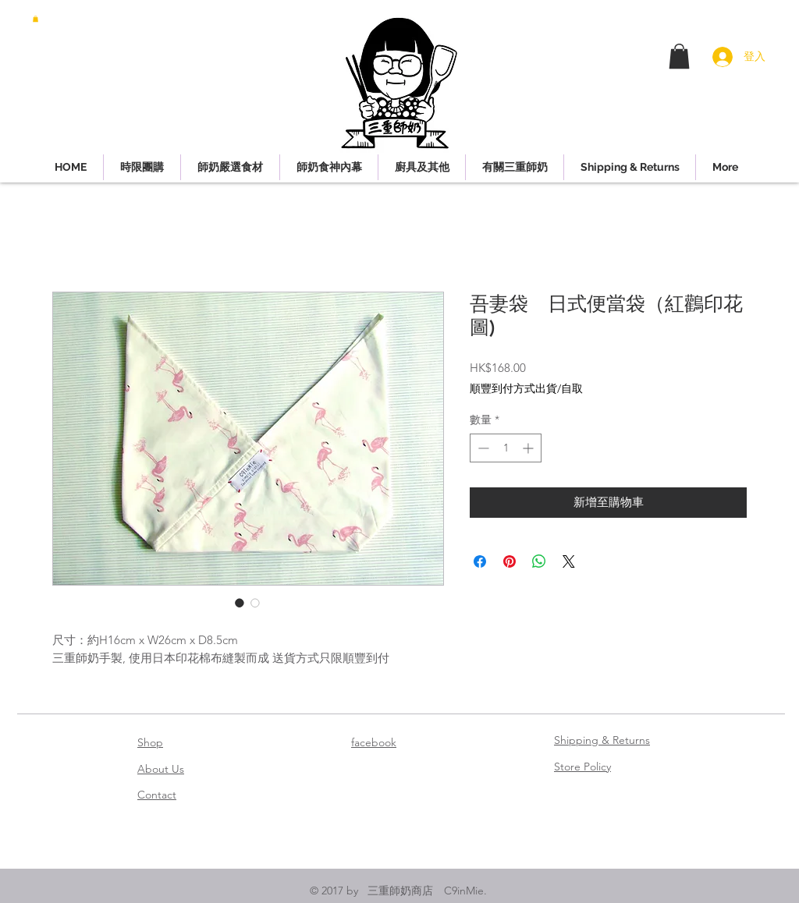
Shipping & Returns (602, 740)
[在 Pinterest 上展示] (509, 561)
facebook (373, 742)
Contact (156, 795)
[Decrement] (482, 448)
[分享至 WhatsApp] (539, 561)
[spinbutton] (506, 448)
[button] (35, 19)
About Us (160, 769)
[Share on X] (568, 561)
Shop (150, 742)
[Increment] (529, 448)
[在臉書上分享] (480, 561)
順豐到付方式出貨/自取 (526, 388)
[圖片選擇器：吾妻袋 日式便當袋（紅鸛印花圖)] (239, 603)
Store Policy (582, 767)
